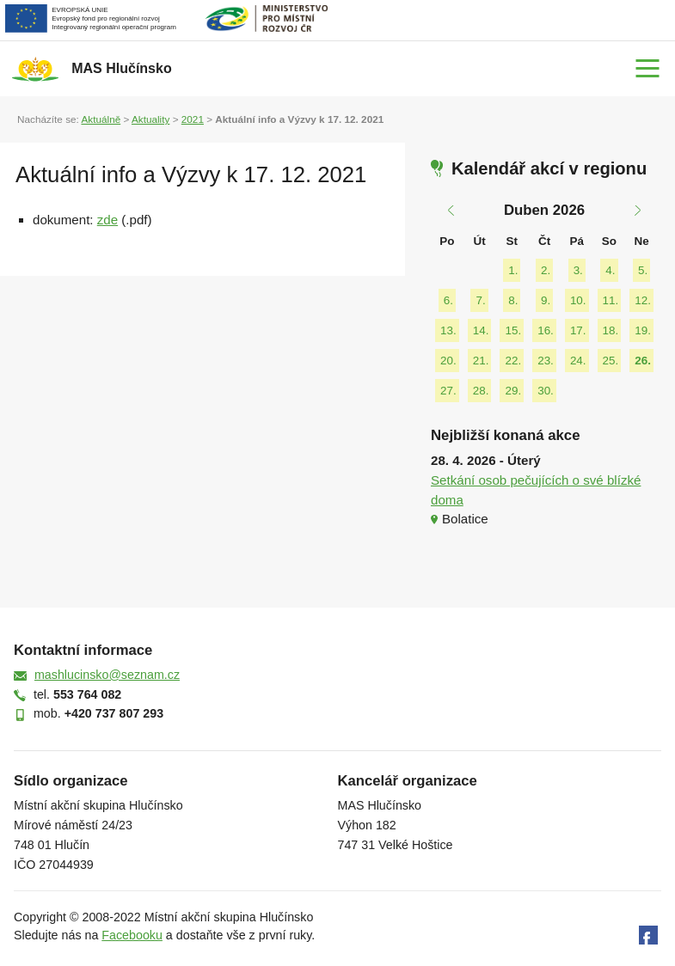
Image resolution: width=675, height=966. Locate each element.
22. (513, 360)
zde (107, 219)
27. (448, 390)
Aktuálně (100, 119)
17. (578, 330)
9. (545, 300)
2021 (192, 119)
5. (642, 270)
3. (578, 270)
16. (545, 330)
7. (480, 300)
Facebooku (132, 935)
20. (448, 360)
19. (643, 330)
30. (545, 390)
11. (611, 300)
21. (481, 360)
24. (578, 360)
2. (545, 270)
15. (513, 330)
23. (545, 360)
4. (610, 270)
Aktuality (150, 119)
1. (513, 270)
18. (611, 330)
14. (481, 330)
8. (513, 300)
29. (513, 390)
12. (643, 300)
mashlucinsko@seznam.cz (107, 675)
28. (481, 390)
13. (448, 330)
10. (578, 300)
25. (611, 360)
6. (448, 300)
